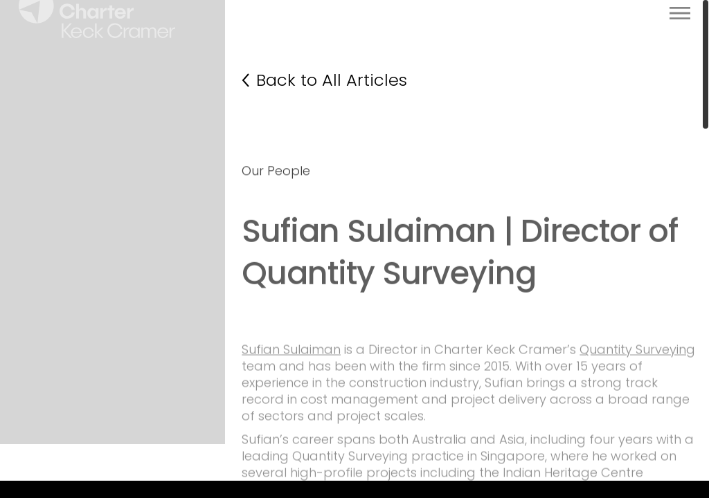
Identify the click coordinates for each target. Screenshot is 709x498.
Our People (276, 213)
